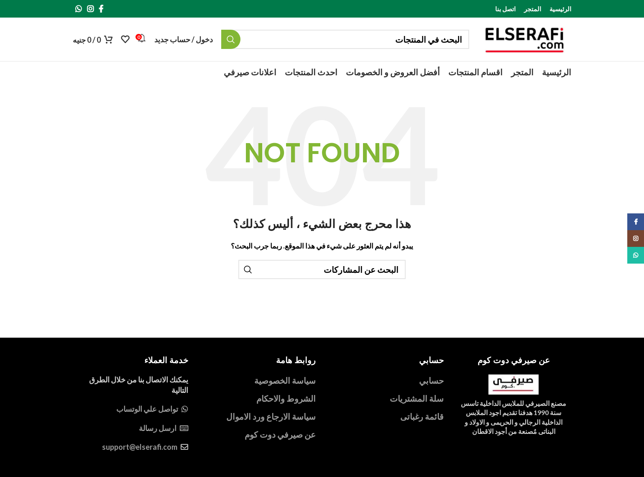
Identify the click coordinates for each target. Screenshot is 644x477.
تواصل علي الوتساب (147, 408)
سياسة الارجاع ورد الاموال (271, 416)
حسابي (431, 380)
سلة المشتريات (417, 398)
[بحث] (345, 39)
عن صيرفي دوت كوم (280, 434)
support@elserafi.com (139, 446)
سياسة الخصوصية (285, 380)
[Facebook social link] (101, 9)
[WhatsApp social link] (78, 9)
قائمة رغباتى (422, 416)
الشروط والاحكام (286, 398)
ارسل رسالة (157, 428)
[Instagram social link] (90, 9)
